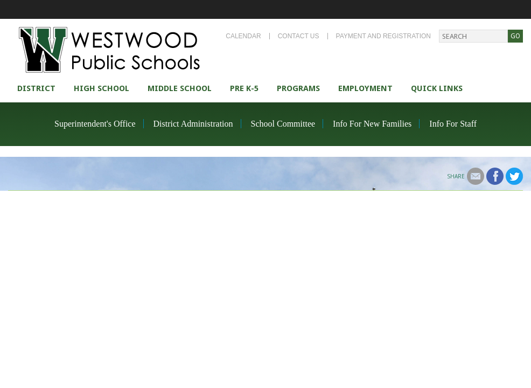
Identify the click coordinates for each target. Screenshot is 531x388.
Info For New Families (372, 123)
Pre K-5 (244, 88)
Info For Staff (453, 123)
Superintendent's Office (95, 123)
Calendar (243, 36)
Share (456, 176)
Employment (365, 88)
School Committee (283, 123)
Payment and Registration (383, 36)
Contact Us (298, 36)
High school (101, 88)
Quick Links (437, 88)
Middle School (180, 88)
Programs (298, 88)
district (36, 88)
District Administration (193, 123)
